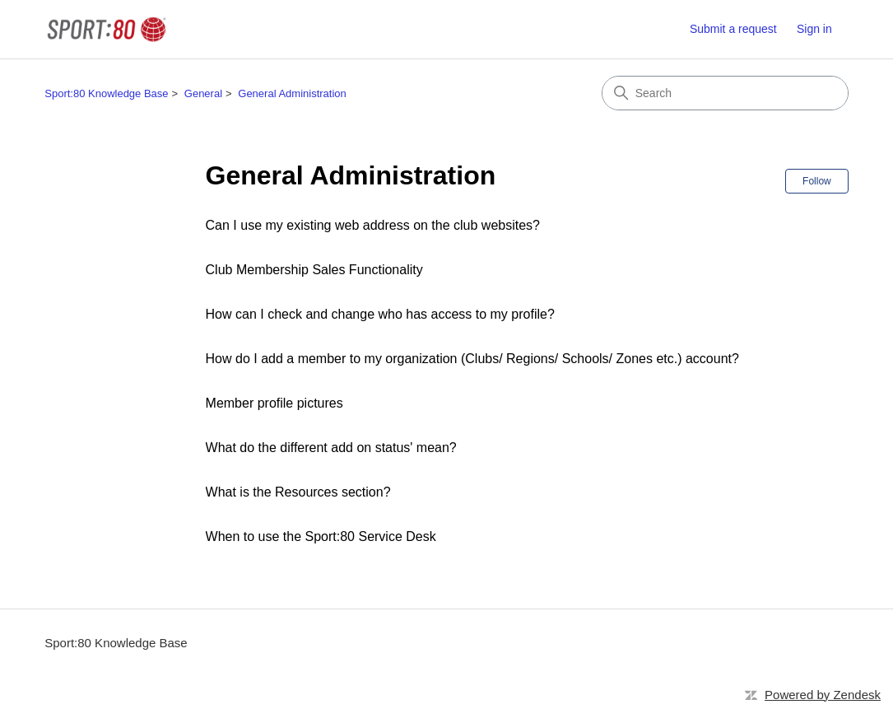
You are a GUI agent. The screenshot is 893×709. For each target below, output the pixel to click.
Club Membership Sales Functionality (314, 270)
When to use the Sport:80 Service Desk (321, 536)
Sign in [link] (814, 28)
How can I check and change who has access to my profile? (380, 314)
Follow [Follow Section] (816, 181)
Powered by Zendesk (823, 695)
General (203, 93)
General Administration (292, 93)
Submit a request (733, 28)
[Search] (725, 93)
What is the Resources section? (298, 492)
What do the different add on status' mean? (331, 448)
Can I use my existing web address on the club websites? (373, 225)
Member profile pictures (274, 403)
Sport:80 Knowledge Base (106, 93)
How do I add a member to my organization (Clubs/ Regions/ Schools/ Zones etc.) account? (472, 359)
